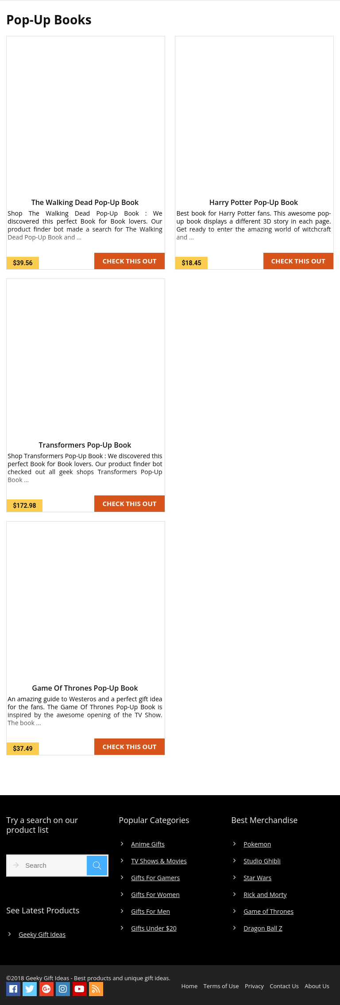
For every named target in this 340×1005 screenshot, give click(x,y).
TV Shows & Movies (158, 861)
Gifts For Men (150, 912)
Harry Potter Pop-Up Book (253, 202)
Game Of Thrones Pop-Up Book (85, 688)
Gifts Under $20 (153, 928)
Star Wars (257, 878)
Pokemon (257, 844)
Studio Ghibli (261, 861)
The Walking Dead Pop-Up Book (85, 202)
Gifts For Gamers (155, 878)
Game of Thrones (268, 912)
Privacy (254, 986)
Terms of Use (221, 986)
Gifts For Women (155, 895)
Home (189, 986)
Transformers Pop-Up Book (85, 445)
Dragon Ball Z (262, 928)
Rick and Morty (264, 895)
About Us (317, 986)
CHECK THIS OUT (129, 260)
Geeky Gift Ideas (42, 935)
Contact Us (284, 986)
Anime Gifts (148, 844)
